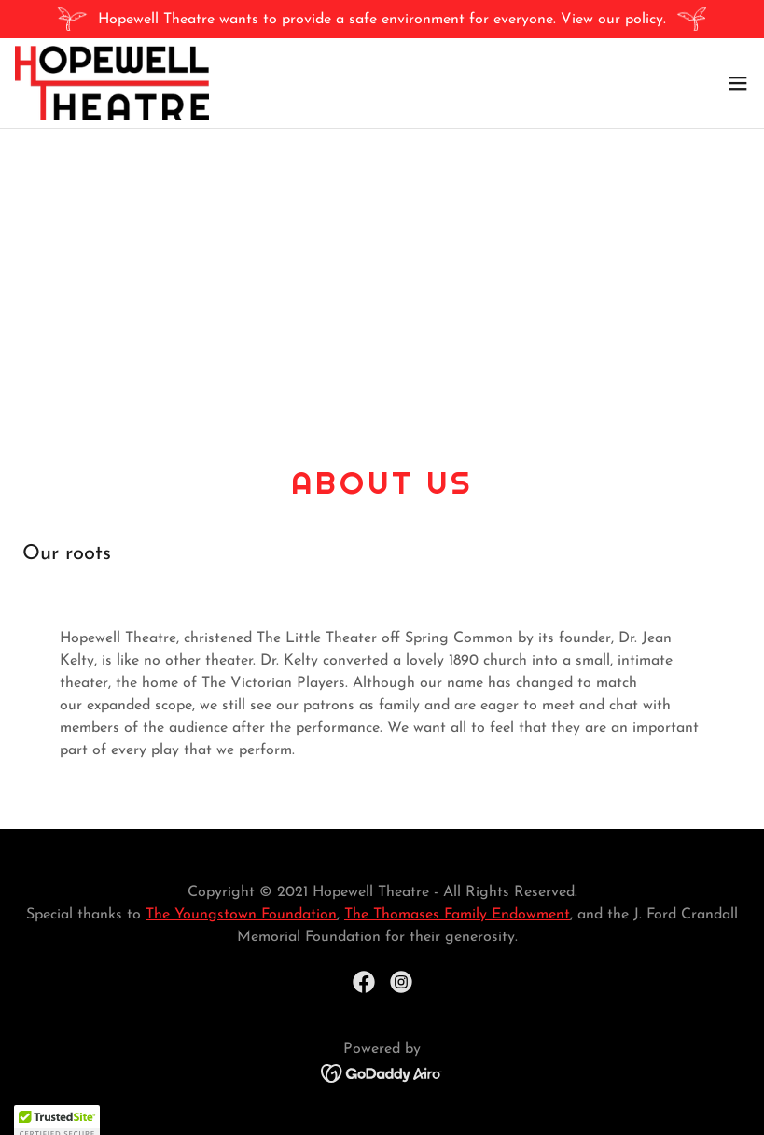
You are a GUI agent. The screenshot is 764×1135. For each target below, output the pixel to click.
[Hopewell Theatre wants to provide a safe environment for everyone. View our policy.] (382, 19)
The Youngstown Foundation (241, 914)
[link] (112, 83)
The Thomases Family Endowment (457, 914)
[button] (738, 83)
